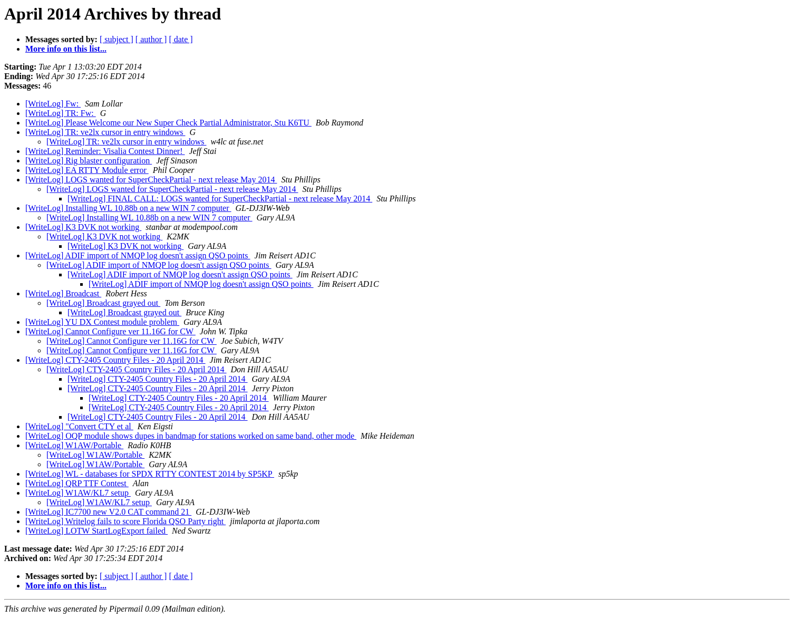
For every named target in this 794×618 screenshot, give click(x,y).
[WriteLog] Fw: (53, 103)
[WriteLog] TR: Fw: (60, 113)
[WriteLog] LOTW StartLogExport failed (96, 530)
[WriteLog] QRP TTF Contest (77, 483)
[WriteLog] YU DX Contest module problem (102, 321)
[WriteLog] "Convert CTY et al (79, 426)
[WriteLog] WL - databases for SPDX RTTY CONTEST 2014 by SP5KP (149, 473)
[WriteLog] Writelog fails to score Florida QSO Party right (125, 521)
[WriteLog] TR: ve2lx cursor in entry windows (105, 132)
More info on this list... (65, 48)
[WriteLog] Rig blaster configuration (88, 160)
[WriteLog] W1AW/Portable (74, 445)
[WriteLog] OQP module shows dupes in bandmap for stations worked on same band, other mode (190, 435)
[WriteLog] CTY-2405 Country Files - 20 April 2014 (115, 359)
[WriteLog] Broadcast (63, 293)
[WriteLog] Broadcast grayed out (103, 302)
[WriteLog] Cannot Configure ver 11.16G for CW (110, 331)
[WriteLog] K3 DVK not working (83, 227)
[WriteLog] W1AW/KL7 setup (78, 492)
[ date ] (180, 39)
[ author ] (151, 39)
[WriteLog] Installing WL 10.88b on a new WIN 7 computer (128, 208)
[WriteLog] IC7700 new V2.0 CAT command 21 (108, 511)
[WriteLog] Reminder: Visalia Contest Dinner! (105, 151)
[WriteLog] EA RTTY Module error (87, 170)
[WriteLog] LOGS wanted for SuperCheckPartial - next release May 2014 (151, 179)
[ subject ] (116, 39)
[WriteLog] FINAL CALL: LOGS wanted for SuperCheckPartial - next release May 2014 (219, 198)
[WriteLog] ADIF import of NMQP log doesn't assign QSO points (137, 255)
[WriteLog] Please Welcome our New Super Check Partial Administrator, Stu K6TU (168, 122)
